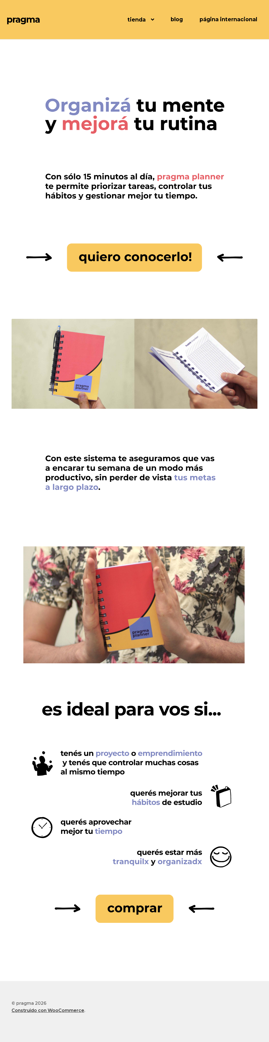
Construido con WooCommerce (48, 1010)
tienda (136, 19)
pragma (23, 19)
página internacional (228, 19)
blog (177, 19)
